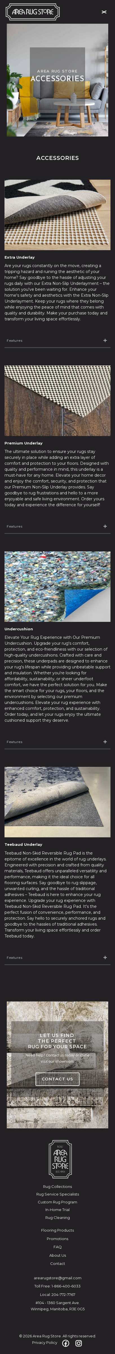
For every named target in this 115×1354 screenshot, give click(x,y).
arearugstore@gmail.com (57, 1278)
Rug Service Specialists (57, 1194)
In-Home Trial (57, 1209)
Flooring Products (57, 1230)
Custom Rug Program (57, 1202)
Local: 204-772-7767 (57, 1294)
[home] (33, 12)
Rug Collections (57, 1186)
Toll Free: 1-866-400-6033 (57, 1286)
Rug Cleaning (57, 1217)
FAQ (58, 1247)
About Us (57, 1255)
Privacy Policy (44, 1342)
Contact (57, 1263)
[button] (104, 12)
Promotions (57, 1238)
